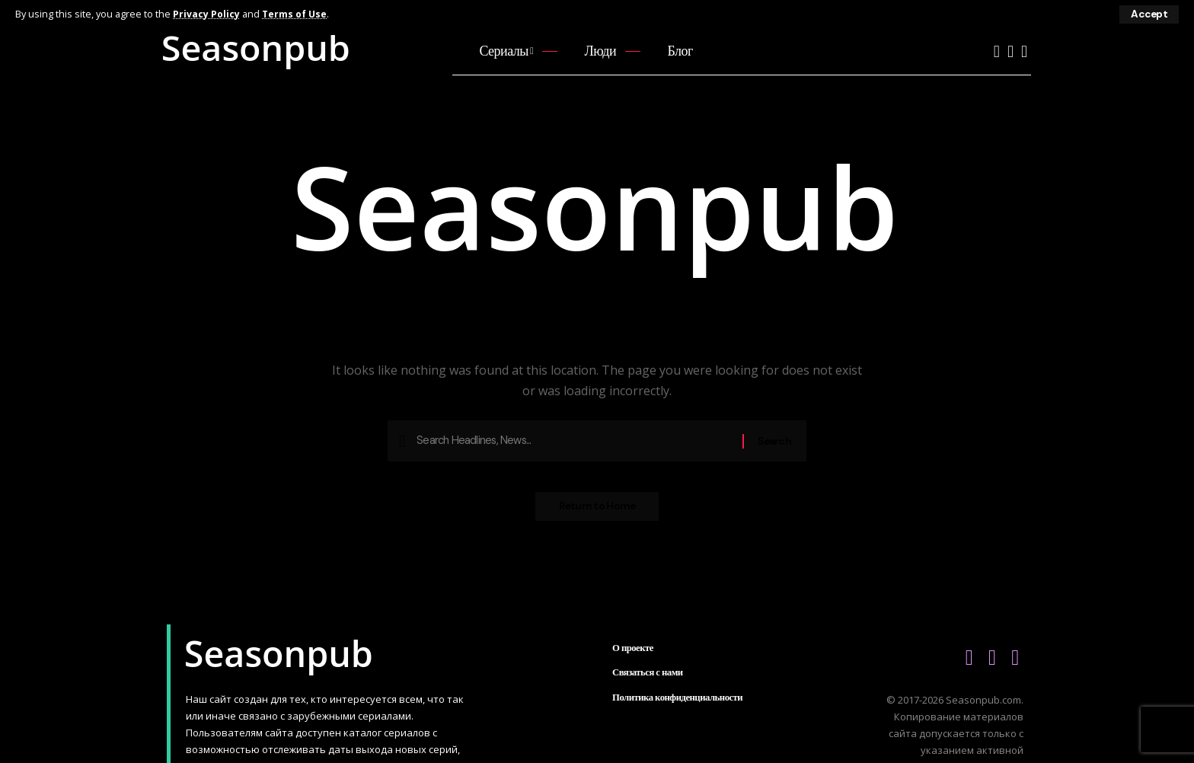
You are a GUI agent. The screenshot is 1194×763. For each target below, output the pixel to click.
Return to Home (597, 512)
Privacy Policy (207, 14)
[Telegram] (1024, 51)
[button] (1148, 14)
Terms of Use (296, 14)
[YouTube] (997, 51)
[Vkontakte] (1010, 51)
